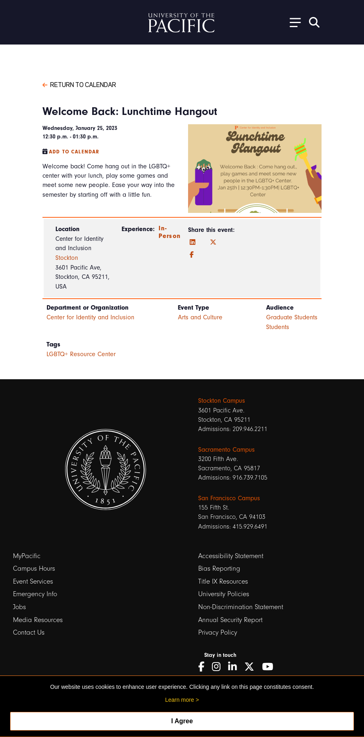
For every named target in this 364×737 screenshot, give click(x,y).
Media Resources (38, 620)
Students (277, 327)
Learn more (179, 700)
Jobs (19, 607)
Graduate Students (291, 317)
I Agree (182, 721)
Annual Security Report (230, 620)
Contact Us (28, 632)
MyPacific (26, 556)
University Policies (223, 594)
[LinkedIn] (192, 242)
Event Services (33, 581)
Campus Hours (34, 568)
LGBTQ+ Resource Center (81, 354)
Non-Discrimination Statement (240, 607)
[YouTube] (270, 667)
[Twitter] (213, 242)
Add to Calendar (74, 152)
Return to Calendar (79, 84)
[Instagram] (219, 667)
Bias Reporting (219, 568)
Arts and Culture (200, 317)
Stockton (66, 257)
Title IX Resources (223, 581)
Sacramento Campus (226, 449)
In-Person (170, 232)
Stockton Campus (221, 400)
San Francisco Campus (229, 498)
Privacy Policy (217, 632)
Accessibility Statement (230, 556)
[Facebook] (191, 255)
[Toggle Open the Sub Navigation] (292, 22)
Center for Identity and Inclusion (90, 317)
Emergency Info (35, 594)
